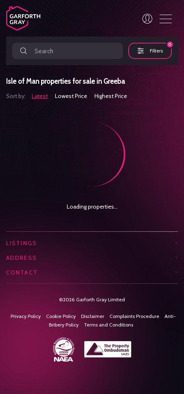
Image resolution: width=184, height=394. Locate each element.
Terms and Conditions (108, 325)
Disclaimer (92, 316)
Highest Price (110, 96)
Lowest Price (71, 96)
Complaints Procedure (134, 316)
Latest (40, 96)
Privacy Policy (26, 316)
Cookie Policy (61, 316)
